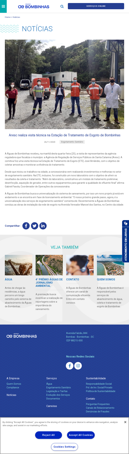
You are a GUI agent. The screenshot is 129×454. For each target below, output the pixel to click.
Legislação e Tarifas (57, 398)
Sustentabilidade (96, 385)
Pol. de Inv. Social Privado (99, 394)
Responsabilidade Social (99, 390)
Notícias (16, 17)
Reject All (48, 435)
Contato (90, 405)
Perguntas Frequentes (98, 411)
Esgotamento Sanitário (58, 394)
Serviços (51, 385)
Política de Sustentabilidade (100, 398)
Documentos (53, 405)
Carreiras (51, 413)
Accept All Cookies (81, 435)
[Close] (125, 422)
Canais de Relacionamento (100, 414)
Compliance (13, 394)
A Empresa (13, 385)
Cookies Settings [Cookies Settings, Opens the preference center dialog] (65, 446)
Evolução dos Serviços (58, 401)
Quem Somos (14, 390)
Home (8, 17)
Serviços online (96, 6)
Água (49, 390)
